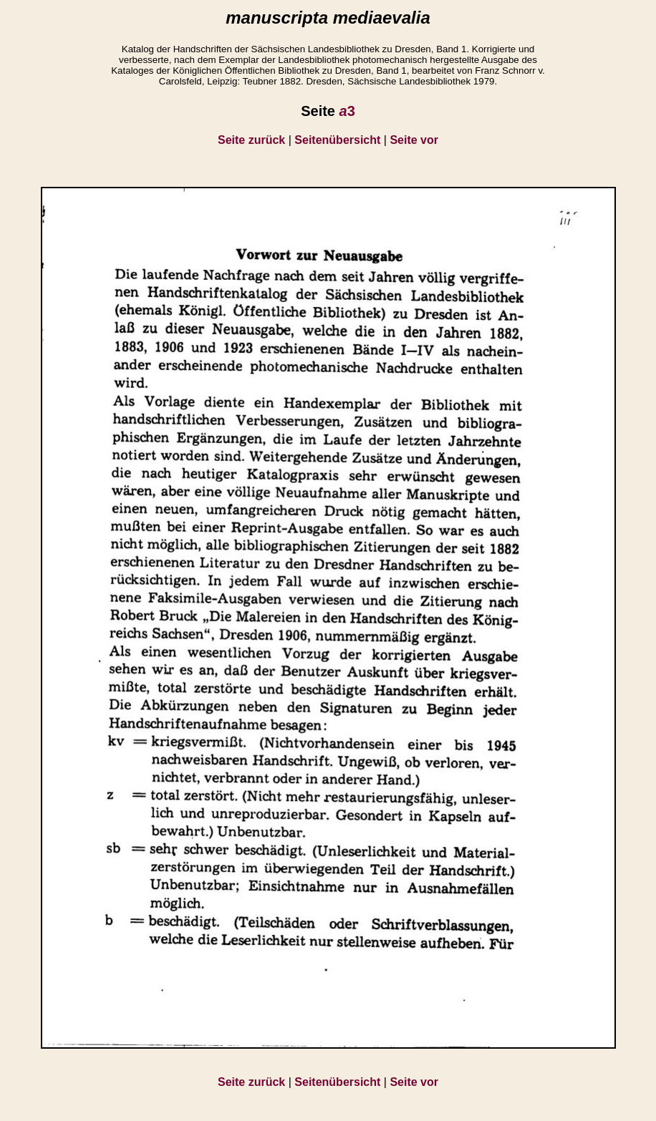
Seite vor (414, 140)
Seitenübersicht (337, 140)
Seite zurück (251, 140)
